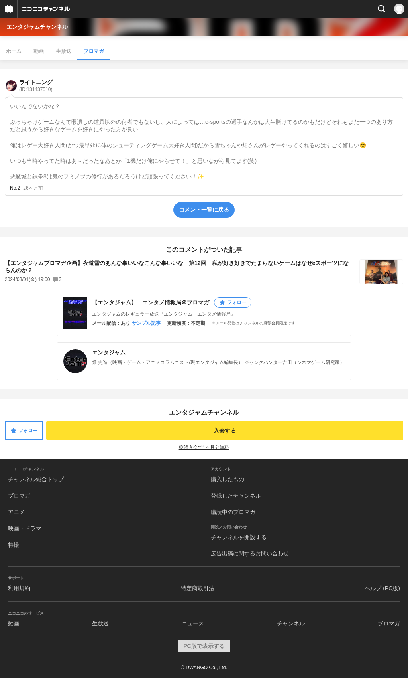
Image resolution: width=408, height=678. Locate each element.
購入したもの (227, 479)
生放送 (63, 51)
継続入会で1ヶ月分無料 (204, 447)
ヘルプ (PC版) (382, 588)
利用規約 (19, 588)
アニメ (16, 512)
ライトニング (36, 85)
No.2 (15, 188)
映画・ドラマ (24, 528)
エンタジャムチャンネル (37, 27)
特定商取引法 (197, 588)
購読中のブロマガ (233, 512)
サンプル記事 (146, 323)
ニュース (193, 623)
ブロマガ (93, 51)
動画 (38, 51)
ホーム (14, 51)
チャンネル (291, 623)
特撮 (13, 545)
